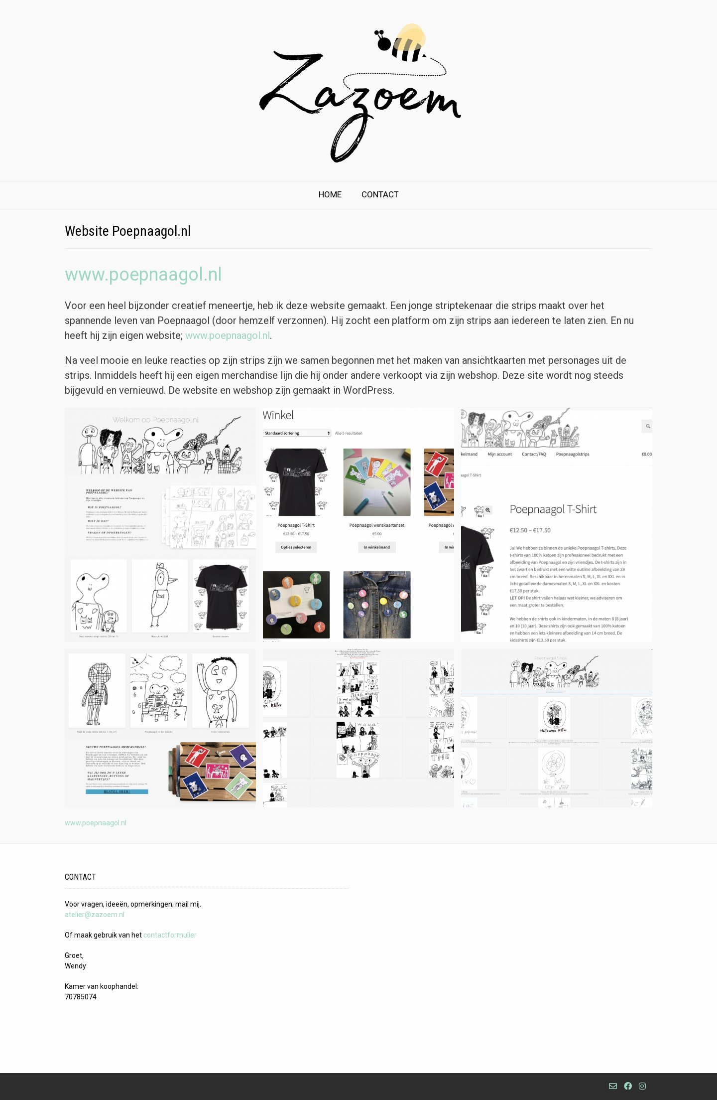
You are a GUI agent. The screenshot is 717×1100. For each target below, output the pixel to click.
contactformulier (170, 935)
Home (330, 194)
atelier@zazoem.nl (94, 915)
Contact (380, 194)
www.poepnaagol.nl (143, 274)
